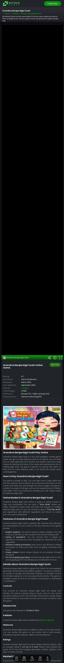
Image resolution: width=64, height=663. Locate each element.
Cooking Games (24, 650)
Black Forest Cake (13, 654)
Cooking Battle (12, 661)
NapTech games (47, 607)
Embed (55, 352)
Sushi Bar (9, 656)
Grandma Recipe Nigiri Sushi (15, 344)
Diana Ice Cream (13, 659)
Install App (52, 3)
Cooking (24, 375)
